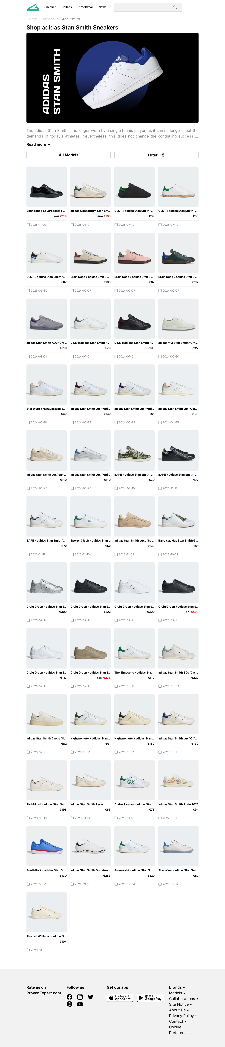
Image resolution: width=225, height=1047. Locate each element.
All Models (68, 155)
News (102, 7)
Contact (176, 1021)
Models (175, 993)
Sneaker (50, 7)
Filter (156, 155)
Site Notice (179, 1004)
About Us (177, 1010)
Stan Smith (70, 19)
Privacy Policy (181, 1015)
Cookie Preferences (180, 1030)
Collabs (66, 7)
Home (31, 19)
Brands (175, 987)
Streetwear (85, 7)
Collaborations (182, 998)
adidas (49, 19)
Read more (39, 144)
